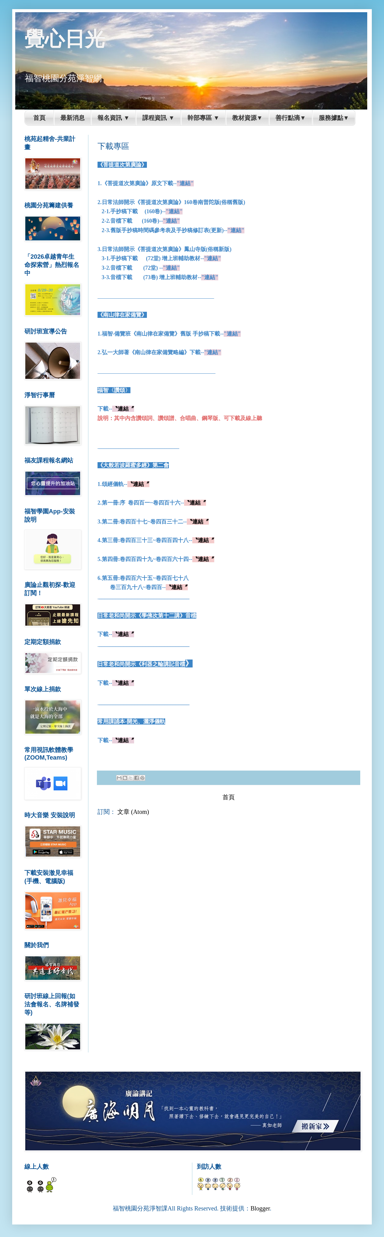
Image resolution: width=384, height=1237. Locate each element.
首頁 (228, 797)
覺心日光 (64, 38)
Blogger (260, 1208)
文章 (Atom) (133, 811)
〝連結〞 (123, 409)
